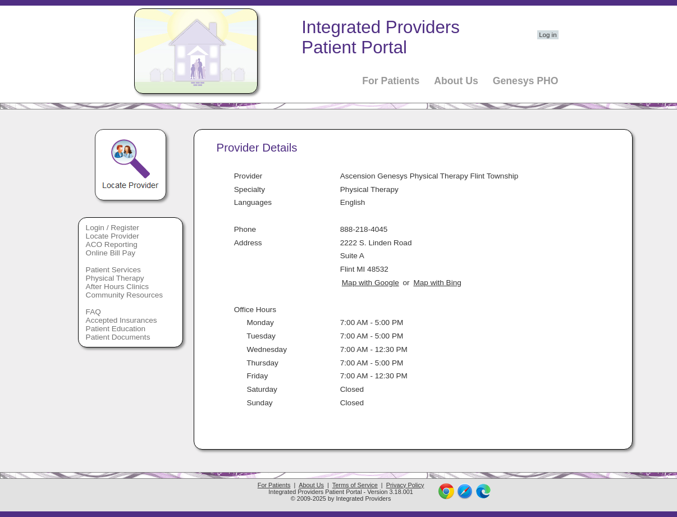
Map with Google (370, 282)
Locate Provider (112, 236)
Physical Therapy (115, 278)
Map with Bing (437, 282)
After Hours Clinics (117, 286)
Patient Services (113, 270)
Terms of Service (355, 485)
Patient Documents (118, 337)
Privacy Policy (405, 485)
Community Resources (124, 295)
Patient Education (116, 328)
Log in (547, 34)
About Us (456, 80)
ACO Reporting (112, 244)
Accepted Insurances (121, 320)
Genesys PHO (526, 80)
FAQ (93, 312)
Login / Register (112, 227)
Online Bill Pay (110, 253)
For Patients (390, 80)
